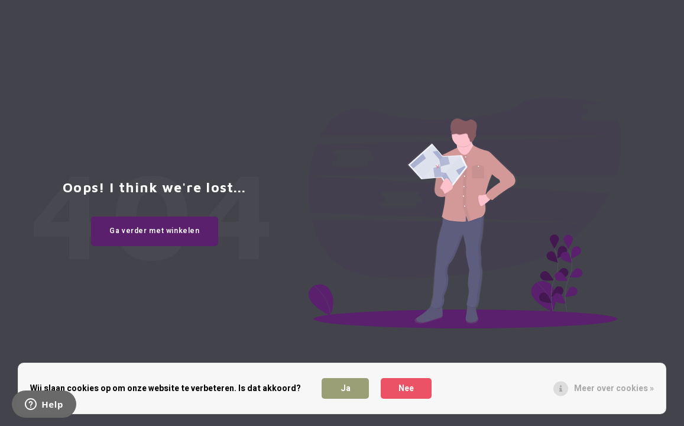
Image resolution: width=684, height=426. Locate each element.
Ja (346, 388)
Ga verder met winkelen (154, 230)
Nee (406, 388)
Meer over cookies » (614, 388)
